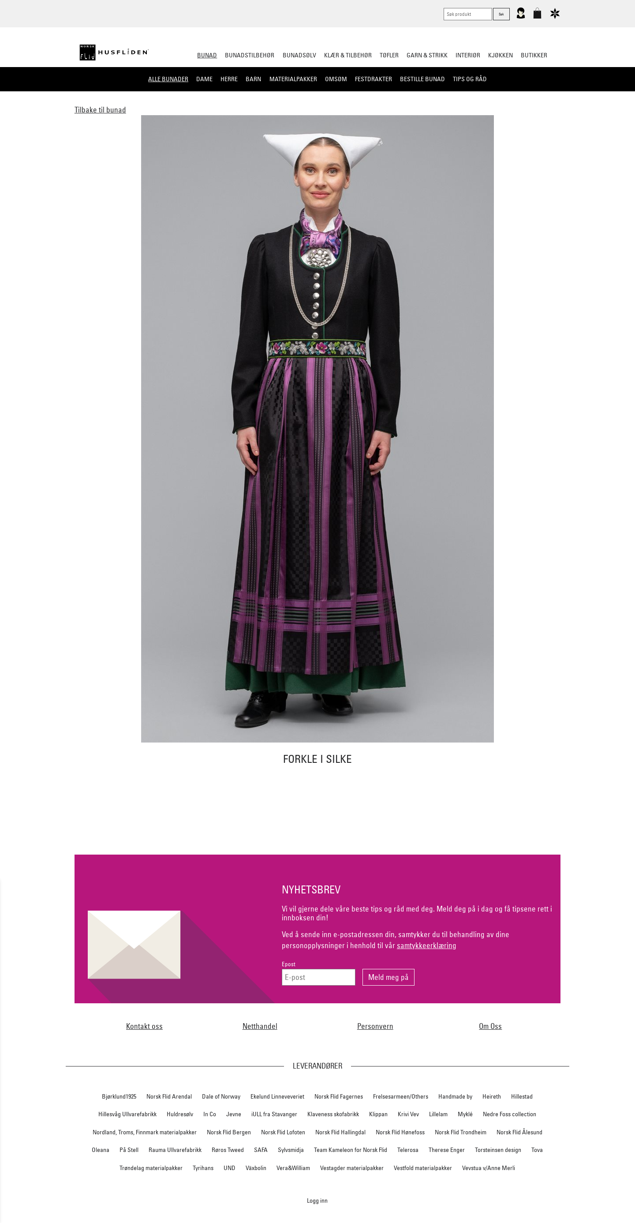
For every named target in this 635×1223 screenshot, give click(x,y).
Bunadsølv (299, 55)
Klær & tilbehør (348, 55)
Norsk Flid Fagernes (338, 1096)
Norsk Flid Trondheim (460, 1132)
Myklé (465, 1114)
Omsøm (336, 79)
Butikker (534, 55)
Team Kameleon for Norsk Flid (350, 1150)
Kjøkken (500, 55)
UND (229, 1168)
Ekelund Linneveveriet (277, 1096)
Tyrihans (203, 1168)
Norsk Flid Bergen (229, 1132)
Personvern (375, 1026)
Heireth (491, 1096)
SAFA (261, 1150)
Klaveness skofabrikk (333, 1114)
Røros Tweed (228, 1150)
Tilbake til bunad (100, 109)
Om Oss (490, 1026)
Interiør (468, 55)
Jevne (233, 1114)
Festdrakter (373, 79)
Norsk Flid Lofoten (283, 1132)
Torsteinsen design (498, 1150)
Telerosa (407, 1150)
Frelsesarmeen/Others (400, 1096)
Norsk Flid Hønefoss (400, 1132)
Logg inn (317, 1200)
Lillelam (438, 1114)
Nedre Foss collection (509, 1114)
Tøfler (389, 55)
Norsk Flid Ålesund (519, 1132)
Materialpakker (293, 79)
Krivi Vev (408, 1114)
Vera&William (293, 1168)
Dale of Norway (221, 1096)
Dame (204, 79)
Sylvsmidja (291, 1150)
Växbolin (256, 1168)
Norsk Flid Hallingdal (340, 1132)
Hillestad (522, 1096)
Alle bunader (168, 79)
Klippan (378, 1114)
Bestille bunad (422, 79)
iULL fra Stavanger (274, 1114)
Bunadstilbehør (249, 55)
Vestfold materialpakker (423, 1168)
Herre (229, 79)
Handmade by (455, 1096)
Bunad (207, 55)
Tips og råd (470, 79)
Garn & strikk (427, 55)
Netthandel (260, 1026)
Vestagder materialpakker (352, 1168)
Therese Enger (447, 1150)
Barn (253, 79)
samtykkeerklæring (426, 945)
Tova (537, 1150)
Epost (288, 964)
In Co (209, 1114)
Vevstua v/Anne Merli (488, 1168)
